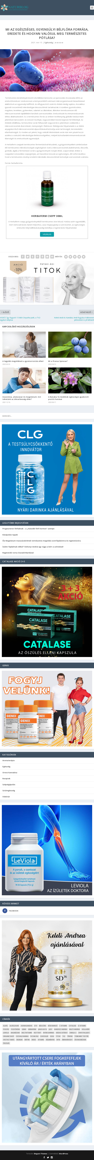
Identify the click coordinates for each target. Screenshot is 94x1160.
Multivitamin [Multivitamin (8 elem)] (27, 1033)
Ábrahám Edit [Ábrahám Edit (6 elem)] (67, 1040)
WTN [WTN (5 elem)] (58, 1040)
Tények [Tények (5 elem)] (69, 1036)
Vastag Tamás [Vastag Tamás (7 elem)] (8, 1040)
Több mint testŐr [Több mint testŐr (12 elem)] (81, 1036)
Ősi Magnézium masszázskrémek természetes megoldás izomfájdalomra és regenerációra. (41, 541)
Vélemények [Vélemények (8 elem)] (50, 1040)
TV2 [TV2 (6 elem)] (63, 1036)
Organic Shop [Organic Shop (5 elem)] (8, 1036)
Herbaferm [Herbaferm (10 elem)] (32, 1029)
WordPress (63, 1154)
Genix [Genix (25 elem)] (24, 1029)
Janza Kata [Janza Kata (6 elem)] (42, 1029)
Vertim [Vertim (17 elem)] (26, 1040)
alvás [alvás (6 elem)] (5, 1026)
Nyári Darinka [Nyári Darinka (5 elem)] (48, 1033)
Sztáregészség (8, 790)
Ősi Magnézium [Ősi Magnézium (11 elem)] (80, 1040)
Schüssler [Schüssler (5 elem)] (44, 1036)
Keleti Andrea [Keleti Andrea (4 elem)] (74, 1029)
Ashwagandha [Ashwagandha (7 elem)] (26, 1026)
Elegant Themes (40, 1154)
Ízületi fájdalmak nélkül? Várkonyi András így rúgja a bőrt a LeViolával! (32, 547)
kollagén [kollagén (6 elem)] (85, 1029)
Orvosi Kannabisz (9, 772)
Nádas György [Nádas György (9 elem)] (61, 1033)
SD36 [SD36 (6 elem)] (52, 1036)
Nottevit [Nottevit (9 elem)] (37, 1033)
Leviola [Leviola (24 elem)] (6, 1033)
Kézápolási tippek (10, 535)
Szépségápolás (8, 784)
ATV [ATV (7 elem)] (35, 1026)
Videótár (6, 796)
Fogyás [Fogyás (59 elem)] (6, 1029)
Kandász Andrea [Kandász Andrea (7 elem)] (60, 1029)
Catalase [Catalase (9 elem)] (72, 1026)
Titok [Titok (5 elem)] (58, 1036)
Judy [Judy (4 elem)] (50, 1029)
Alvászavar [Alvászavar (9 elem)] (14, 1026)
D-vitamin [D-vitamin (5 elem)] (82, 1026)
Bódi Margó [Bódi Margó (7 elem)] (52, 1026)
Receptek (6, 778)
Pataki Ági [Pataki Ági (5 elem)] (34, 1036)
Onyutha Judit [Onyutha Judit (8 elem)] (84, 1033)
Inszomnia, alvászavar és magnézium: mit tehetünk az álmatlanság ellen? (21, 398)
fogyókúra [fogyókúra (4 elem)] (15, 1029)
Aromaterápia (8, 760)
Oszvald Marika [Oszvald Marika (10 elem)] (22, 1036)
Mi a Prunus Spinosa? (58, 361)
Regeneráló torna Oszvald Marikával (18, 553)
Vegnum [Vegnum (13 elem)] (19, 1040)
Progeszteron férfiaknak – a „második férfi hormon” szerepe (28, 528)
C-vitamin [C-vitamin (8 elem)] (63, 1026)
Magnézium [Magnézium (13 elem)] (15, 1033)
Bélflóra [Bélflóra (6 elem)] (42, 1026)
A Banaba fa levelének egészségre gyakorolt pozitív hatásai (68, 398)
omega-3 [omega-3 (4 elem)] (73, 1033)
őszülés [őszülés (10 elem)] (6, 1043)
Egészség (48, 42)
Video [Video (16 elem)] (34, 1040)
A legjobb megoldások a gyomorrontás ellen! (23, 361)
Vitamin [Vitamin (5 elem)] (41, 1040)
